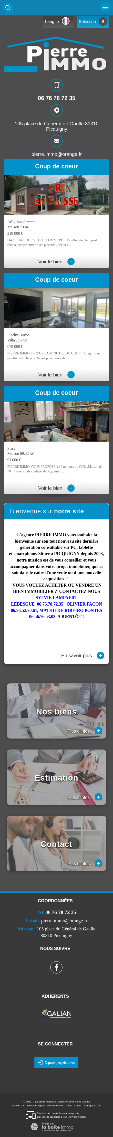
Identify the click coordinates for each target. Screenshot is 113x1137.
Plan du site (18, 1105)
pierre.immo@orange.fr (56, 154)
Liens (69, 1105)
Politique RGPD (92, 1105)
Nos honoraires (55, 1105)
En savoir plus (82, 655)
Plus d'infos (84, 730)
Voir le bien (56, 261)
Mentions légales (36, 1105)
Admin (78, 1105)
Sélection (87, 21)
